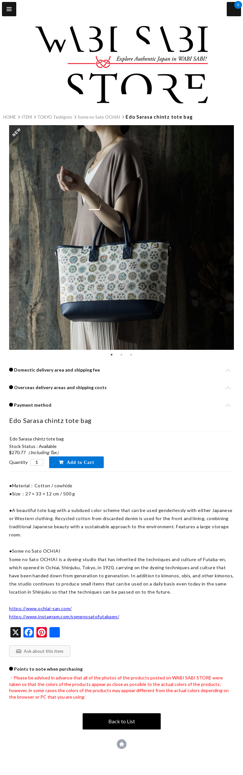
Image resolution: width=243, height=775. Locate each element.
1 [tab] (111, 354)
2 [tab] (121, 354)
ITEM (26, 117)
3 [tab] (131, 354)
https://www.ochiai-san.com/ (40, 608)
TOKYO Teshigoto (54, 117)
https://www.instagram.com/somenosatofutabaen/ (64, 616)
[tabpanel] (121, 238)
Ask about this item (43, 651)
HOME (9, 117)
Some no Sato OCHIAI (99, 117)
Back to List (121, 721)
